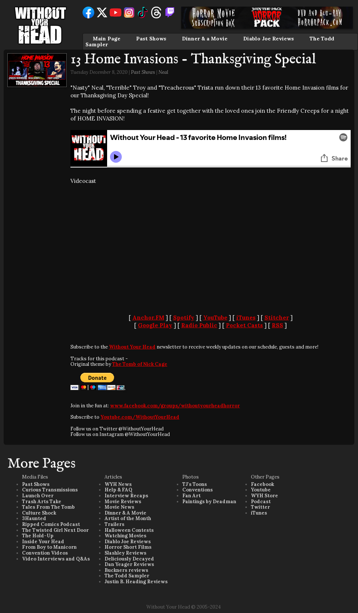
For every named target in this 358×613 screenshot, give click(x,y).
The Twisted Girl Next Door (55, 530)
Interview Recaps (126, 496)
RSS (277, 325)
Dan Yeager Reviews (129, 564)
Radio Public (199, 325)
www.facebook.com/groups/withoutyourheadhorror (175, 406)
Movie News (119, 507)
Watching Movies (125, 536)
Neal (163, 72)
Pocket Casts (244, 325)
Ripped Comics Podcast (51, 524)
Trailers (114, 524)
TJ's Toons (194, 484)
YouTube (215, 317)
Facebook (262, 484)
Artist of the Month (128, 518)
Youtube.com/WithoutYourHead (140, 417)
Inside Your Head (43, 541)
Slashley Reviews (125, 553)
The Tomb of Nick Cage (139, 364)
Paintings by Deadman (209, 501)
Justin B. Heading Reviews (136, 581)
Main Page (106, 38)
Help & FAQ (118, 490)
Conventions (197, 490)
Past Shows (151, 38)
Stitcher (276, 317)
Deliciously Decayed (129, 559)
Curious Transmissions (50, 490)
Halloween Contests (129, 530)
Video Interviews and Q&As (56, 559)
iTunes (246, 317)
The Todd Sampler (127, 576)
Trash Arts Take (41, 501)
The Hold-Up (38, 536)
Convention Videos (45, 553)
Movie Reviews (123, 501)
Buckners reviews (126, 570)
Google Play (155, 325)
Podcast (261, 501)
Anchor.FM (148, 317)
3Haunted (34, 518)
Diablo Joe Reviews (268, 38)
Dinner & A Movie (125, 513)
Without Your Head (132, 347)
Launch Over (38, 496)
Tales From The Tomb (48, 507)
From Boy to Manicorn (49, 547)
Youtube (261, 490)
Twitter (260, 507)
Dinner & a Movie (204, 38)
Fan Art (191, 496)
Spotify (183, 317)
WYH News (118, 484)
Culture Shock (39, 513)
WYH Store (264, 496)
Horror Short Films (128, 547)
